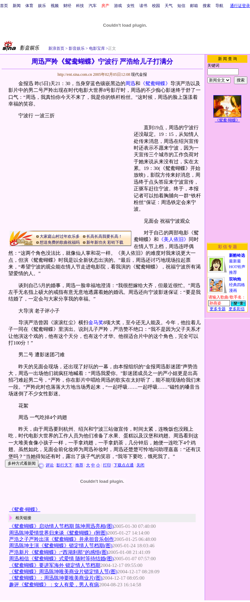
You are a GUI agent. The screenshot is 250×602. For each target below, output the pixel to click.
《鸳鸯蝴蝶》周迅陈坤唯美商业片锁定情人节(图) (63, 571)
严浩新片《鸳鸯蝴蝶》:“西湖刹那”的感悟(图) (58, 552)
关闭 (140, 465)
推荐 (79, 465)
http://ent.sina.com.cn (75, 74)
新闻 (17, 5)
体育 (29, 5)
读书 (143, 5)
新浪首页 (56, 48)
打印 (107, 465)
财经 (67, 5)
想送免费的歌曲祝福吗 (60, 242)
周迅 (130, 83)
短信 (181, 5)
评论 (50, 465)
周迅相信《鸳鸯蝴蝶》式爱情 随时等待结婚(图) (61, 558)
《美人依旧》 (174, 239)
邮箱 (194, 5)
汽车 (93, 5)
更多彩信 (237, 309)
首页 (4, 5)
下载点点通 (124, 465)
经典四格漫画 (237, 285)
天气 (169, 5)
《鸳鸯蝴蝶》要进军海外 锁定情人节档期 (54, 565)
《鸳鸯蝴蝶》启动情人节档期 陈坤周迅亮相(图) (61, 526)
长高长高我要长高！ (104, 236)
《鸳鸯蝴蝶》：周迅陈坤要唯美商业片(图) (55, 578)
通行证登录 (240, 5)
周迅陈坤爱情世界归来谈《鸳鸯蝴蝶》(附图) (58, 533)
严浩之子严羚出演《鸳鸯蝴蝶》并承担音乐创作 (61, 539)
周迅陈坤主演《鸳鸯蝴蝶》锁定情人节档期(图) (60, 545)
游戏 (118, 5)
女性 (131, 5)
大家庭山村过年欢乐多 (60, 236)
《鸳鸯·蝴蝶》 (227, 120)
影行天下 (64, 465)
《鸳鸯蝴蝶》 (155, 83)
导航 (219, 5)
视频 (55, 5)
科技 (80, 5)
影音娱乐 (77, 48)
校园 (156, 5)
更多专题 (218, 309)
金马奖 (95, 322)
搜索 (207, 5)
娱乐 (42, 5)
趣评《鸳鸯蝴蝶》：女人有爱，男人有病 (54, 584)
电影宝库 (96, 48)
